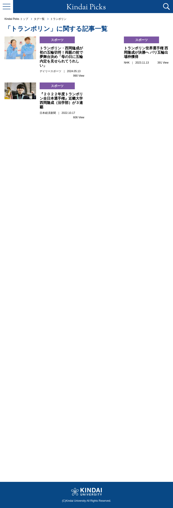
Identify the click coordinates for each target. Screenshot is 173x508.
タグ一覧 (39, 19)
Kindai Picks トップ (16, 19)
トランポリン (58, 19)
